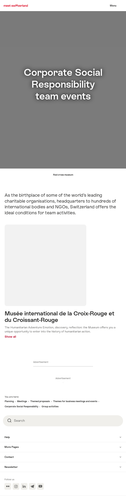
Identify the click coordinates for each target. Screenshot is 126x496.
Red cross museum (63, 175)
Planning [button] (9, 401)
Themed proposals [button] (40, 401)
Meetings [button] (22, 401)
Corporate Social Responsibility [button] (21, 406)
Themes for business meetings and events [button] (75, 401)
